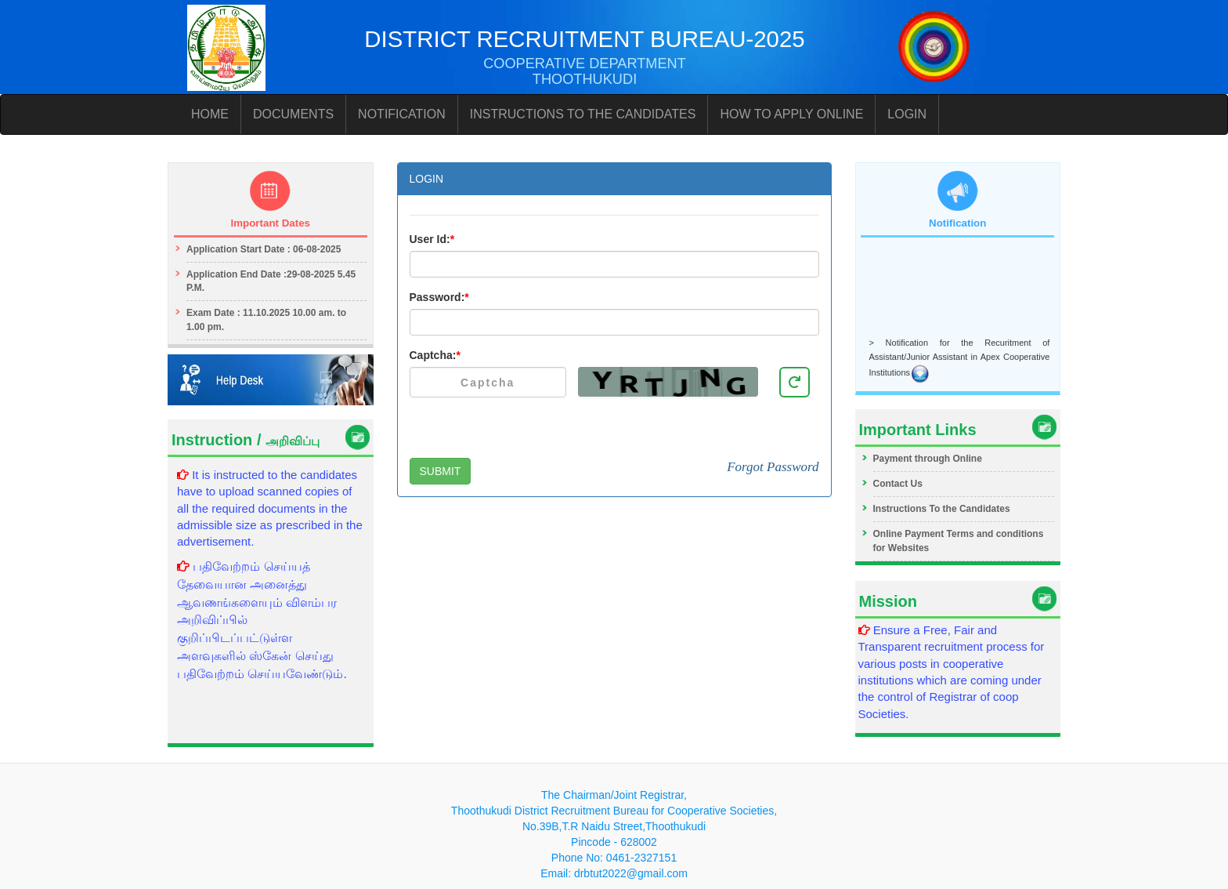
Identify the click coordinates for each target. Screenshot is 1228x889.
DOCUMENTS (293, 114)
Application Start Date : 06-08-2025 (263, 249)
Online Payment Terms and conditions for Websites (958, 540)
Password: (439, 297)
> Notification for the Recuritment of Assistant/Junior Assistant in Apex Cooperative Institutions (959, 359)
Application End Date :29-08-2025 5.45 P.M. (271, 281)
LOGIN (906, 114)
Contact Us (898, 483)
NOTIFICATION (402, 114)
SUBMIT (440, 471)
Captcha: (435, 355)
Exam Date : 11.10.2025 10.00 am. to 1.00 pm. (266, 319)
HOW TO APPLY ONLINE (791, 114)
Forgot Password (772, 466)
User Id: (432, 239)
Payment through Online (927, 458)
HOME (210, 114)
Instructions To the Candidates (941, 508)
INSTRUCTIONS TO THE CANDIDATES (583, 114)
